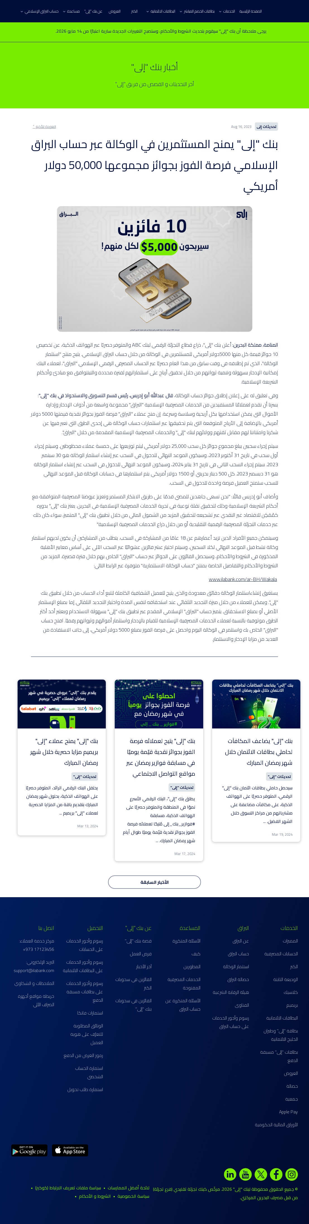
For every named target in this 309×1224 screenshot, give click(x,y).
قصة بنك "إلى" (138, 941)
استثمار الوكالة (236, 966)
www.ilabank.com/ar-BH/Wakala (243, 579)
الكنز (134, 11)
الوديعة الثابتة (285, 979)
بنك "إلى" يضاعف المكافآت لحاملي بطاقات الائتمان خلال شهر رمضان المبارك (259, 751)
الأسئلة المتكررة (186, 941)
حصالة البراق (238, 979)
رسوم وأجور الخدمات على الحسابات (84, 945)
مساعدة (71, 11)
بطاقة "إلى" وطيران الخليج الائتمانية (281, 1035)
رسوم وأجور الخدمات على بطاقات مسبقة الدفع (84, 991)
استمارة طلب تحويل (85, 1089)
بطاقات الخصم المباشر (197, 11)
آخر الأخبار (144, 966)
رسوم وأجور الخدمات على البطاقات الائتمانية (83, 966)
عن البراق (241, 941)
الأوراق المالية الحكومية (276, 1124)
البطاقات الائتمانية (161, 11)
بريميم (292, 1005)
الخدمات (227, 11)
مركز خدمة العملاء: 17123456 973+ (36, 945)
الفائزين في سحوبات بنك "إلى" (133, 1004)
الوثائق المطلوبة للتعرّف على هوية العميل (86, 1034)
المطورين (191, 966)
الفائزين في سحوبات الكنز (133, 983)
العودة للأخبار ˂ (44, 126)
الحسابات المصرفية (281, 953)
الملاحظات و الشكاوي (34, 983)
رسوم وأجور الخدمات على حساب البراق (230, 1022)
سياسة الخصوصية (133, 1196)
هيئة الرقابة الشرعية (231, 992)
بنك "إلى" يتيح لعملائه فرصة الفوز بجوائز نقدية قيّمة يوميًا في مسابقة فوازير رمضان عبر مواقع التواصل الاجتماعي (160, 757)
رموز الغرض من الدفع (83, 1055)
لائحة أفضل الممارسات (128, 1187)
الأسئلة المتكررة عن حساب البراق (182, 1004)
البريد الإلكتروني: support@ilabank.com (34, 966)
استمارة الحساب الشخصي (89, 1072)
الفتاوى (242, 1005)
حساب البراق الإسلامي (40, 11)
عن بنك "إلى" (93, 11)
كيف (195, 953)
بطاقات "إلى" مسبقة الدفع (279, 1056)
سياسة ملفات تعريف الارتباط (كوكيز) (68, 1187)
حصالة (292, 1086)
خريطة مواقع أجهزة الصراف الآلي (36, 1000)
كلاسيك (291, 992)
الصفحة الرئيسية (250, 11)
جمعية (291, 1099)
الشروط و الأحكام (95, 1196)
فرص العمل (141, 953)
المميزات (290, 941)
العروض (115, 11)
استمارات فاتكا (90, 1013)
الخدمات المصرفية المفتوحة (183, 983)
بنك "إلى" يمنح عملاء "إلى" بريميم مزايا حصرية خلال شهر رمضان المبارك (64, 751)
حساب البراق (238, 953)
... (264, 821)
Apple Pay (288, 1112)
